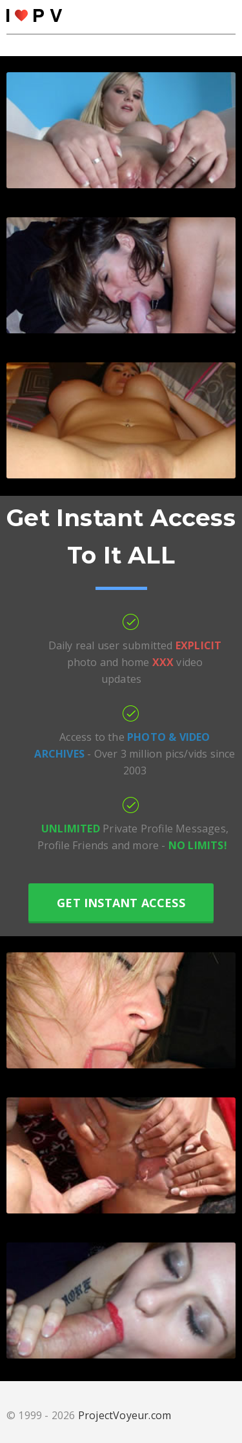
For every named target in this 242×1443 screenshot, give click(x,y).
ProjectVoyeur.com (124, 1415)
